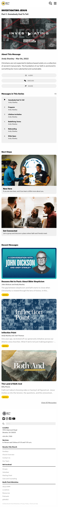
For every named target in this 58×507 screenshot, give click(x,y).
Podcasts (5, 496)
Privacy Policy (25, 503)
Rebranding (12, 129)
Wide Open (12, 136)
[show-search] (49, 3)
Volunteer (5, 472)
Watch (5, 295)
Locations (5, 490)
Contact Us (6, 458)
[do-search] (31, 423)
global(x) (5, 499)
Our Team (5, 461)
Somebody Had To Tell (16, 100)
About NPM (6, 487)
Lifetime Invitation (15, 114)
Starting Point (7, 475)
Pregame (11, 107)
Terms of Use (34, 503)
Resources (6, 493)
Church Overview (8, 455)
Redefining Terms (14, 121)
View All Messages (48, 403)
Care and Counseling (9, 479)
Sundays (5, 451)
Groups (4, 469)
